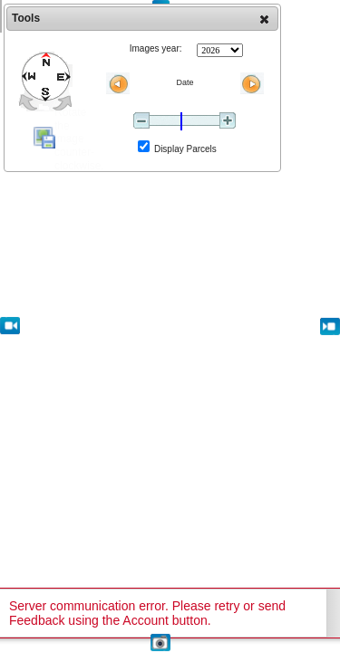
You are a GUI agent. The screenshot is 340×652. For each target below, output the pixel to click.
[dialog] (142, 88)
